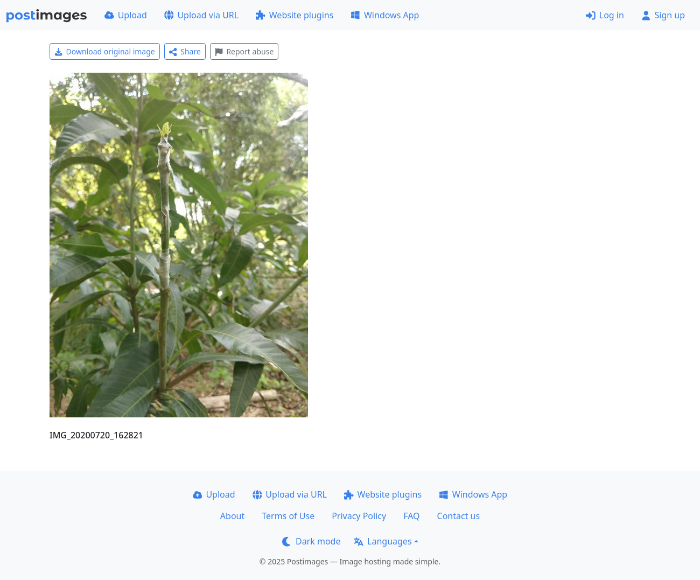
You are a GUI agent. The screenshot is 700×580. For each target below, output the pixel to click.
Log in (605, 15)
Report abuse (244, 51)
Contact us (458, 516)
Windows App (385, 15)
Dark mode (311, 541)
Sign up (663, 15)
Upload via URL (201, 15)
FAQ (411, 516)
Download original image (104, 51)
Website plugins (294, 15)
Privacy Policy (359, 516)
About (232, 516)
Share (185, 51)
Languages (382, 541)
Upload (125, 15)
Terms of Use (288, 516)
